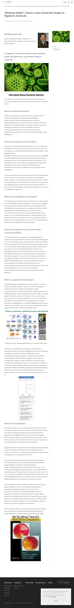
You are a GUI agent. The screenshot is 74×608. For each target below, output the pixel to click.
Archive (16, 588)
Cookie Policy (28, 603)
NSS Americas (8, 586)
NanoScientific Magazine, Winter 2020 (25, 21)
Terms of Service (8, 603)
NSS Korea (7, 595)
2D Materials (57, 49)
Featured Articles (18, 586)
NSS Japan (7, 590)
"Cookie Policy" (52, 596)
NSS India (6, 593)
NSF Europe (7, 588)
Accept (56, 601)
